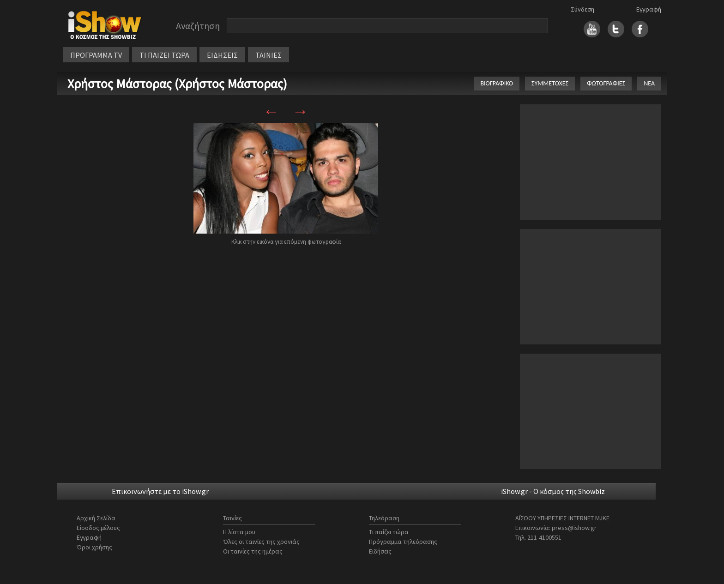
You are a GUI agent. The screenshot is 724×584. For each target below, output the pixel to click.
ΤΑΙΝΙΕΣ (268, 55)
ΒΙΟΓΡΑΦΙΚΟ (496, 83)
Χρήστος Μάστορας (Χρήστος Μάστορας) (177, 83)
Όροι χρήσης (94, 547)
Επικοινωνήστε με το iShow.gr (160, 491)
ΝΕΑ (649, 83)
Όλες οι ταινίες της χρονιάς (261, 541)
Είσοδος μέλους (98, 528)
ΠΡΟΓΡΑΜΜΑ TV (96, 55)
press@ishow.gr (574, 528)
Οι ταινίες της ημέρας (253, 551)
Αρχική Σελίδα (96, 518)
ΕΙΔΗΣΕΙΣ (222, 55)
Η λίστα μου (239, 532)
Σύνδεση (582, 9)
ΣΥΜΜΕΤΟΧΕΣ (549, 83)
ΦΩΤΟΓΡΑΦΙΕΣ (606, 83)
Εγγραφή (648, 9)
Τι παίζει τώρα (389, 532)
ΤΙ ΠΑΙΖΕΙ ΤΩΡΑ (164, 55)
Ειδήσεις (380, 551)
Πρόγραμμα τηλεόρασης (403, 541)
